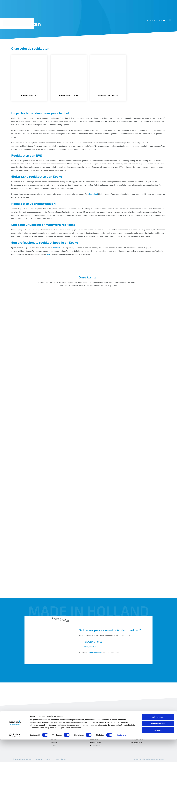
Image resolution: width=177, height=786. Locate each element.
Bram (62, 270)
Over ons (154, 44)
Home (84, 44)
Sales (143, 44)
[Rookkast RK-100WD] (108, 80)
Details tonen (122, 781)
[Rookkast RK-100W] (69, 80)
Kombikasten (95, 756)
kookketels (59, 263)
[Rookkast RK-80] (29, 80)
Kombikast (97, 203)
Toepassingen (98, 44)
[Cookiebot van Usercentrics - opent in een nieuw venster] (14, 781)
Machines (115, 44)
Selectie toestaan (158, 770)
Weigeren (158, 777)
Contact (168, 44)
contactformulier (94, 675)
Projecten (131, 44)
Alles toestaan (158, 763)
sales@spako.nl (91, 669)
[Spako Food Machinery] (17, 23)
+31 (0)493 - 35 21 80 (156, 20)
